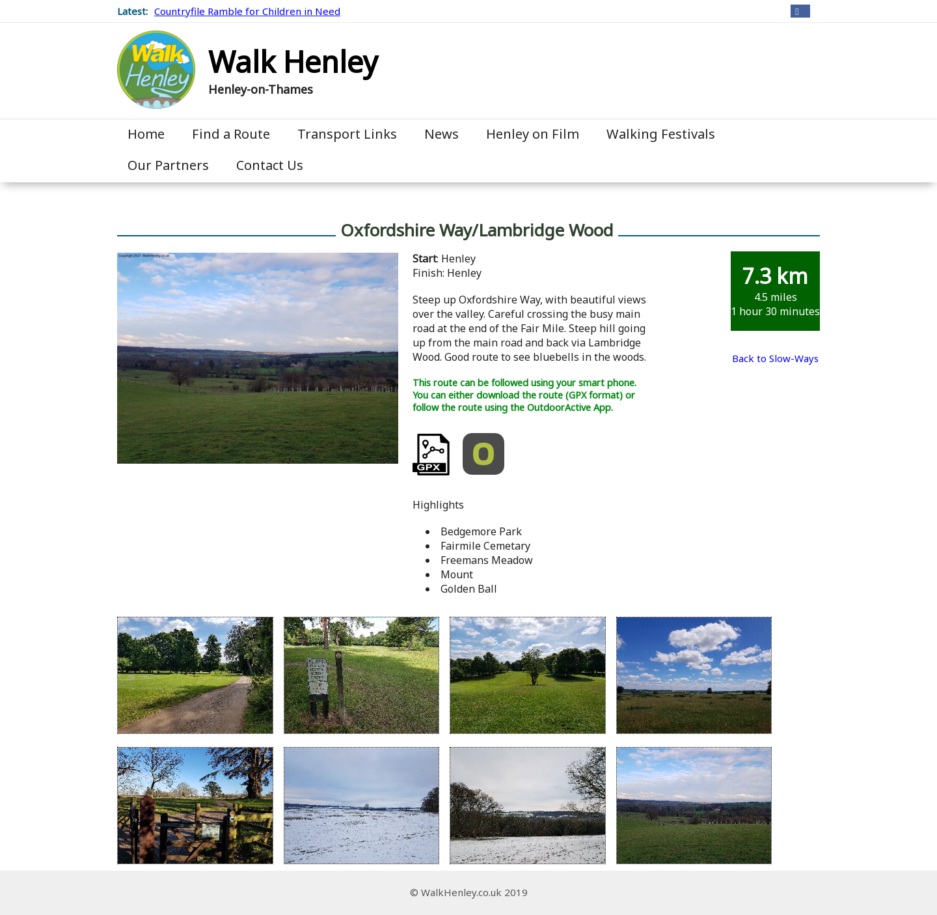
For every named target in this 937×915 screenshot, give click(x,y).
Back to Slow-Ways (775, 358)
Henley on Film (532, 134)
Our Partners (168, 165)
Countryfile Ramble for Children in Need (247, 11)
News (441, 134)
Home (146, 134)
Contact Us (269, 165)
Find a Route (231, 134)
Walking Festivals (660, 134)
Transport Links (347, 134)
